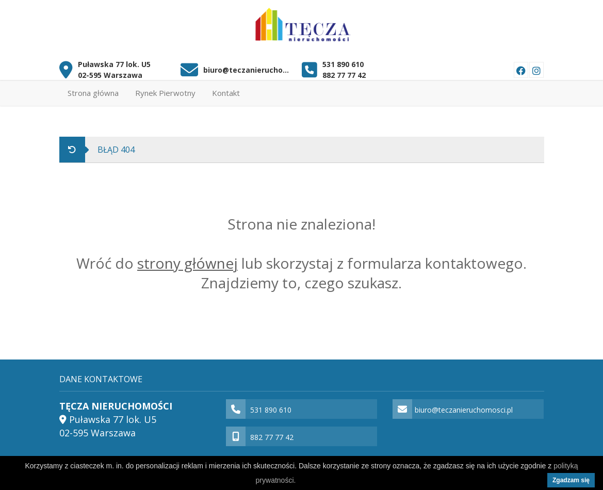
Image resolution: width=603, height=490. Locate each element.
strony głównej (187, 263)
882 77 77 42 (344, 75)
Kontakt (226, 93)
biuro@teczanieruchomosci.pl (248, 70)
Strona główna (93, 93)
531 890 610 (343, 64)
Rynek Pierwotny (165, 93)
